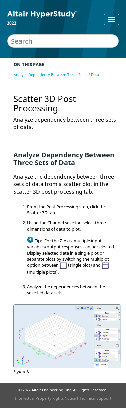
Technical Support (95, 398)
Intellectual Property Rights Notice (45, 398)
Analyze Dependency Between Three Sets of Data (56, 74)
